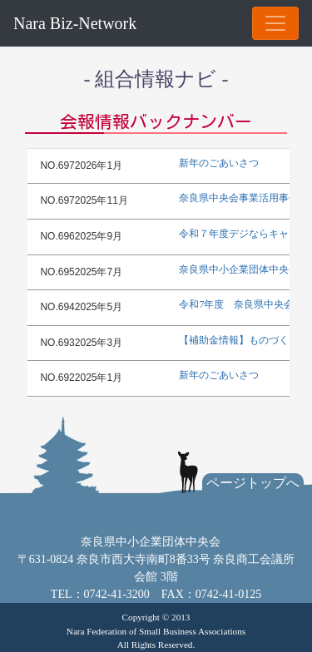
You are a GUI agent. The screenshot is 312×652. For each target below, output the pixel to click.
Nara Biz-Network (74, 23)
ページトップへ (253, 483)
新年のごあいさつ (219, 163)
